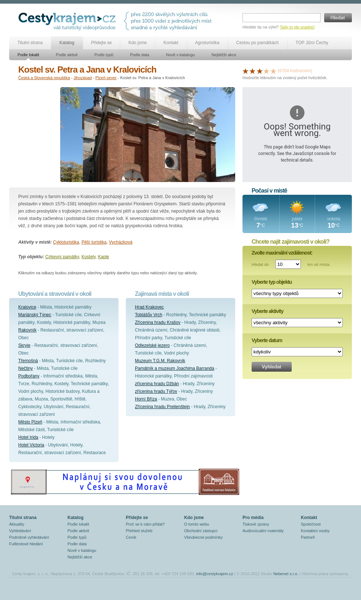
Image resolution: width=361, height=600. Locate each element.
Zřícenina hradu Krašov (157, 322)
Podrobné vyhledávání (29, 537)
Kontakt (170, 42)
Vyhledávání (20, 531)
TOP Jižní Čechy (312, 42)
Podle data (140, 55)
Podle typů (103, 55)
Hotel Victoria (31, 445)
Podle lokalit (28, 55)
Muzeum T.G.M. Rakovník (160, 360)
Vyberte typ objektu (272, 282)
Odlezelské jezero (152, 345)
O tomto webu (196, 524)
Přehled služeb (139, 531)
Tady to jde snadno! (297, 27)
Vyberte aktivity (267, 311)
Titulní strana (30, 42)
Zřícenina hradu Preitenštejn (162, 406)
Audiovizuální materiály (263, 531)
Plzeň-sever (106, 78)
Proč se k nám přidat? (145, 524)
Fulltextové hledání (26, 544)
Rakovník (27, 330)
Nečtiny (25, 368)
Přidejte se (101, 42)
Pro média (253, 517)
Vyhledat (272, 367)
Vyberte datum (267, 340)
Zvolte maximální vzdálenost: (282, 253)
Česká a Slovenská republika (44, 78)
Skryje (24, 345)
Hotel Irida (28, 437)
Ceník (131, 537)
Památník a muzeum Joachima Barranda (174, 368)
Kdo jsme (137, 42)
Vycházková (120, 242)
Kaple (103, 256)
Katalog (66, 42)
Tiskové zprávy (255, 524)
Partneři (308, 537)
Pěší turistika (93, 242)
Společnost (311, 524)
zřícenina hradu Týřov (156, 391)
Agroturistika (207, 42)
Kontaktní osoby (315, 531)
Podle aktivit (66, 55)
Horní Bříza (146, 399)
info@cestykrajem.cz (214, 574)
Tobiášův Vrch (148, 314)
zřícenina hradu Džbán (157, 383)
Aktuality (16, 524)
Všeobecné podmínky (203, 537)
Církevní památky (62, 256)
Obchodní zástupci (200, 531)
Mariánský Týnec (34, 314)
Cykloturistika (66, 242)
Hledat (338, 17)
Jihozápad (83, 78)
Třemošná (28, 360)
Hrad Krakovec (149, 307)
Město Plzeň (30, 422)
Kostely (88, 256)
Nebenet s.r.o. (285, 574)
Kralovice (27, 307)
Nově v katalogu (180, 55)
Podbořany (28, 376)
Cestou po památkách (257, 42)
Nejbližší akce (223, 55)
